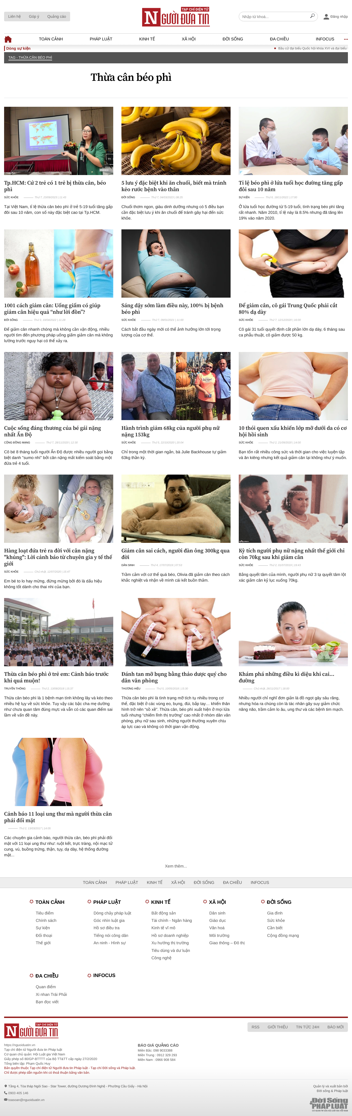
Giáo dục (217, 920)
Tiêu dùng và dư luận (170, 950)
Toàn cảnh (51, 39)
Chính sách (46, 920)
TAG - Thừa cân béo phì (30, 57)
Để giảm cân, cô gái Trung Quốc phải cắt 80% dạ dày (288, 308)
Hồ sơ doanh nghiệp (170, 935)
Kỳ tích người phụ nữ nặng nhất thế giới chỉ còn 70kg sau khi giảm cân (292, 553)
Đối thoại (44, 935)
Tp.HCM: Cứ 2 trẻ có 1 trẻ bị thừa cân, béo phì (55, 186)
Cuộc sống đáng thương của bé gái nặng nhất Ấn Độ (52, 431)
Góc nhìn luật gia (109, 920)
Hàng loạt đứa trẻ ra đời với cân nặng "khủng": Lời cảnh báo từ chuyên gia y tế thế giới (58, 557)
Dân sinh (128, 565)
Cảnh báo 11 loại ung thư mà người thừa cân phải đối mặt (58, 817)
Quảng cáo (56, 16)
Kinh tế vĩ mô (163, 928)
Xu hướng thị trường (170, 943)
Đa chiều (279, 39)
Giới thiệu (278, 1027)
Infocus (325, 39)
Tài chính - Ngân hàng (171, 920)
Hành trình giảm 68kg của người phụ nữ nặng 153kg (170, 431)
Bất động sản (163, 913)
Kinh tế (147, 39)
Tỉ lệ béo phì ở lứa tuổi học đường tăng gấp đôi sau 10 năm (291, 186)
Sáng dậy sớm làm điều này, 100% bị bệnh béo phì (172, 308)
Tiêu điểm (44, 913)
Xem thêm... (176, 866)
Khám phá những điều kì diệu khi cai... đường (286, 677)
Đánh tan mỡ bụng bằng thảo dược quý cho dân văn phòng (174, 677)
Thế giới (43, 943)
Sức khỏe (11, 197)
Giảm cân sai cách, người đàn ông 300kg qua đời (175, 553)
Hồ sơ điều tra (107, 928)
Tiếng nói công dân (111, 935)
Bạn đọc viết (47, 1002)
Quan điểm (46, 987)
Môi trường (219, 935)
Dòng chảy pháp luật (112, 913)
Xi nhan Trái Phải (51, 994)
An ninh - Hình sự (110, 943)
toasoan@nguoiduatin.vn (26, 1100)
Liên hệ (14, 16)
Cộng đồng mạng (17, 442)
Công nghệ (161, 958)
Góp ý (34, 16)
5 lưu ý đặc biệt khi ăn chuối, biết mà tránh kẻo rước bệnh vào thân (173, 186)
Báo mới (335, 1027)
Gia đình (275, 913)
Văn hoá (217, 928)
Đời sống (233, 39)
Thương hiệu (130, 688)
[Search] (312, 17)
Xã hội (189, 39)
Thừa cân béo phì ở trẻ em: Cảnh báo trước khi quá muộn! (56, 677)
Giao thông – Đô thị (227, 943)
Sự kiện (244, 197)
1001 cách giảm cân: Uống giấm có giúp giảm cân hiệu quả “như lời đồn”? (52, 308)
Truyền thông (15, 688)
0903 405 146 (18, 1093)
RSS (255, 1027)
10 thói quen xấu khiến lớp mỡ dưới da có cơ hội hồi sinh (293, 431)
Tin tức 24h (307, 1027)
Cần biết (274, 928)
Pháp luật (101, 39)
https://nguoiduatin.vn (19, 1045)
